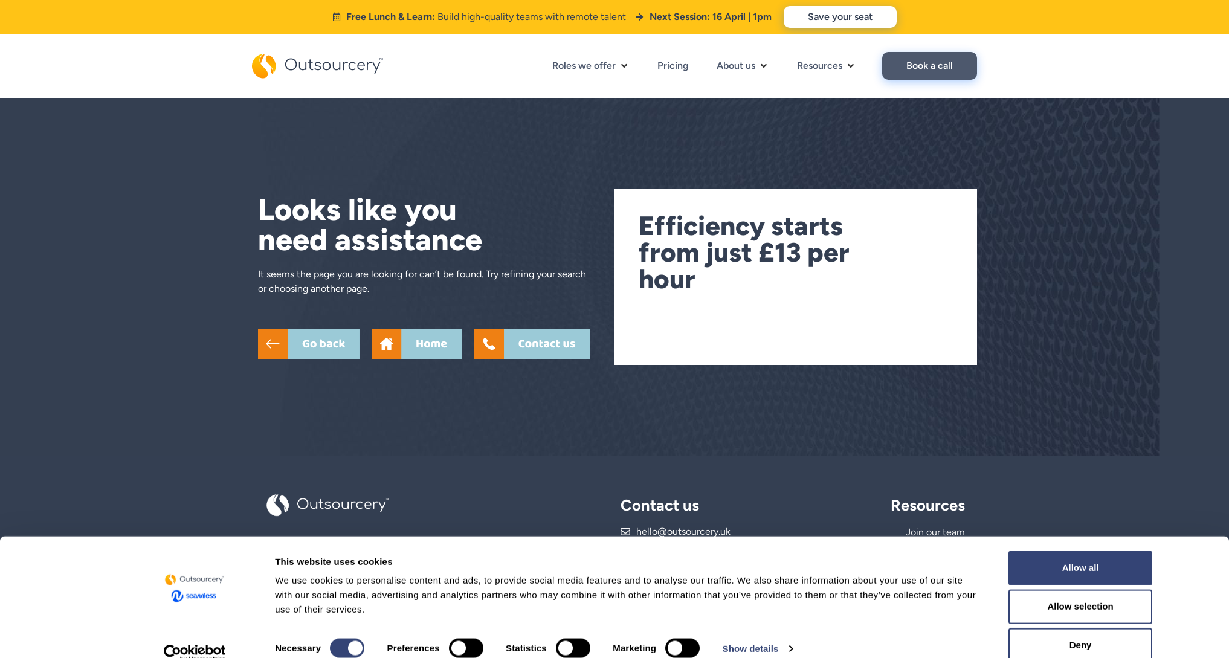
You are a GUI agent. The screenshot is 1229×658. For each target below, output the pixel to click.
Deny (1012, 626)
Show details (751, 629)
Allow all (1011, 549)
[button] (591, 66)
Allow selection (1011, 587)
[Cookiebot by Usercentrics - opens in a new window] (195, 634)
